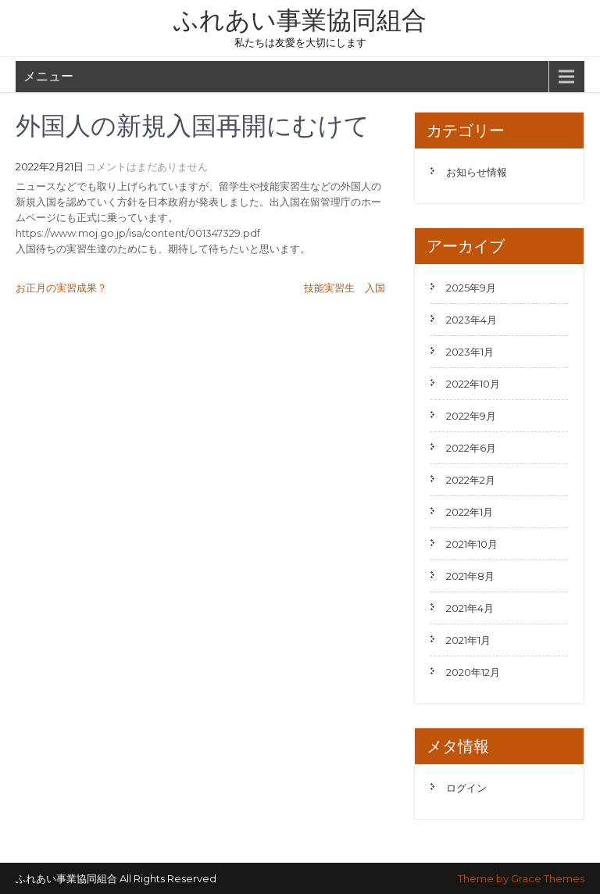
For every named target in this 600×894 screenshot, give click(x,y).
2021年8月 (470, 576)
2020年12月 (473, 672)
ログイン (466, 787)
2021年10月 (472, 544)
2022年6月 (471, 448)
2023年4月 (471, 319)
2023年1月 (470, 351)
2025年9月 (471, 287)
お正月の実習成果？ (61, 287)
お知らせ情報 (476, 172)
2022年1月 (469, 512)
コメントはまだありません (147, 166)
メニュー (48, 76)
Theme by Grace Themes (521, 878)
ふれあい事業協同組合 (300, 20)
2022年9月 (471, 415)
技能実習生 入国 (344, 287)
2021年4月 (470, 608)
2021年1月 (468, 640)
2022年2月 (470, 480)
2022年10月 (473, 383)
